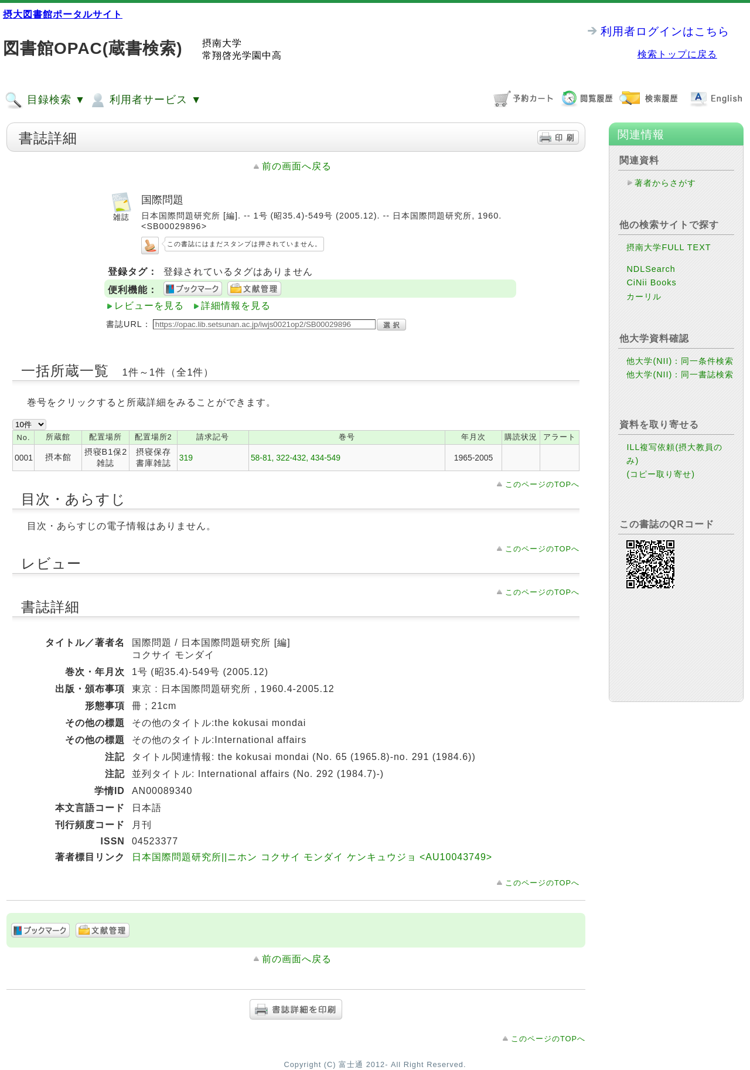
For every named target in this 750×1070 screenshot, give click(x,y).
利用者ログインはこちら (665, 31)
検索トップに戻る (677, 54)
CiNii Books (651, 282)
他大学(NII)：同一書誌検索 (680, 374)
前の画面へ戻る (297, 166)
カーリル (644, 296)
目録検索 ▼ (45, 100)
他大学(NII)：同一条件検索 (680, 361)
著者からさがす (665, 183)
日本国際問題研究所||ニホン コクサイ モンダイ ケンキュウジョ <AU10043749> (312, 857)
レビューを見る (149, 306)
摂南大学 (222, 43)
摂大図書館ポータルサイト (62, 14)
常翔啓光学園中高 (242, 55)
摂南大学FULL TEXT (668, 247)
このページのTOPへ (542, 484)
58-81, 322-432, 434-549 (295, 457)
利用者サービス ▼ (145, 100)
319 (186, 457)
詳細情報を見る (236, 306)
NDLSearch (650, 269)
